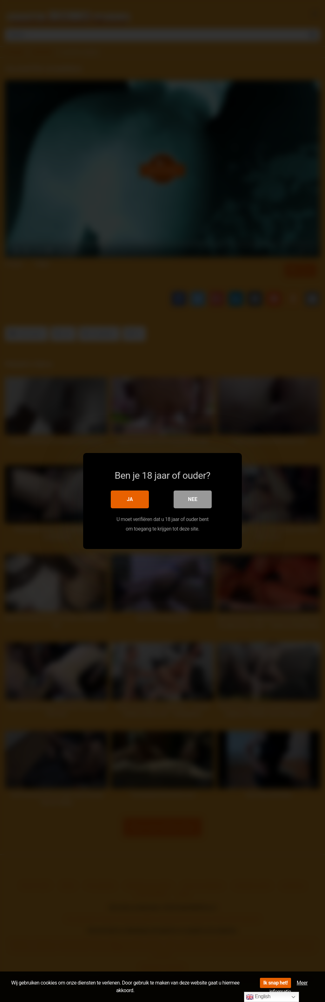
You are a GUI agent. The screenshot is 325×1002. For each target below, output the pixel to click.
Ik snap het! (275, 983)
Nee (192, 499)
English (258, 997)
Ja (130, 499)
